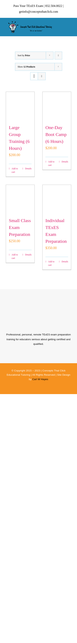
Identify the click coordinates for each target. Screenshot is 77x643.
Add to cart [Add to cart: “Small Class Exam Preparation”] (15, 256)
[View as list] (41, 76)
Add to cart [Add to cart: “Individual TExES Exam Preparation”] (51, 263)
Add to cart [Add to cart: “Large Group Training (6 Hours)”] (15, 170)
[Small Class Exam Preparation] (20, 199)
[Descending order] (58, 55)
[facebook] (60, 387)
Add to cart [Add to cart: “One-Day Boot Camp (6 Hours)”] (51, 163)
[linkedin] (70, 387)
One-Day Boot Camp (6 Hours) (56, 134)
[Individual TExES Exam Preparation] (57, 199)
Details (28, 168)
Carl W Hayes (40, 379)
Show (26, 66)
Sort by (24, 55)
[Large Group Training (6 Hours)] (20, 106)
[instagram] (65, 387)
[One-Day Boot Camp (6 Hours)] (57, 106)
